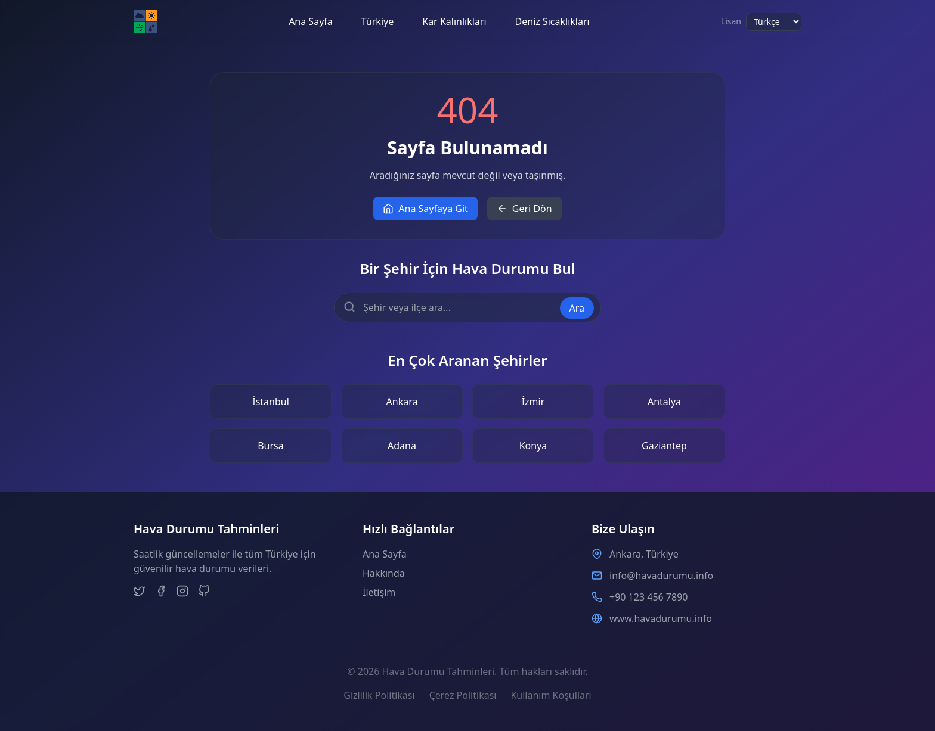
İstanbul (270, 401)
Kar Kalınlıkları (454, 21)
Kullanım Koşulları (550, 695)
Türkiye (377, 21)
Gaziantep (664, 445)
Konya (533, 445)
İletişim (379, 592)
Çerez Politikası (463, 695)
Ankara (402, 401)
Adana (402, 445)
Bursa (271, 445)
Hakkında (384, 573)
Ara (577, 308)
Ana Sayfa (311, 21)
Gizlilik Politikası (378, 695)
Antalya (664, 401)
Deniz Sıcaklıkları (552, 21)
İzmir (533, 401)
